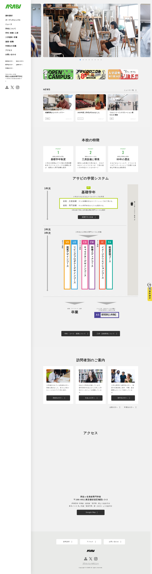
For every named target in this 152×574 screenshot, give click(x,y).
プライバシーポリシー (91, 563)
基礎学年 (88, 192)
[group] (91, 30)
